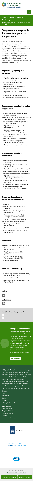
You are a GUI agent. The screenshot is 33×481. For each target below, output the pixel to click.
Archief (4, 400)
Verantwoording (7, 408)
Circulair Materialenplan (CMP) (14, 221)
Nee (6, 318)
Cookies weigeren (24, 477)
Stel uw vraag (15, 358)
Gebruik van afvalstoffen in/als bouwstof (17, 169)
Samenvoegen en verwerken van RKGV (16, 228)
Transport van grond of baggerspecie (15, 138)
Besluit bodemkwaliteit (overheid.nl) (16, 245)
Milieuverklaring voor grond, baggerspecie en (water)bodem (14, 141)
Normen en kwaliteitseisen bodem (15, 219)
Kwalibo (6, 204)
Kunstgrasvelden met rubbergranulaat (16, 171)
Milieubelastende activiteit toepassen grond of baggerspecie (16, 114)
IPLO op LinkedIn (8, 403)
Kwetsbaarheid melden (9, 418)
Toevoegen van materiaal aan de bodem (17, 173)
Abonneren (5, 395)
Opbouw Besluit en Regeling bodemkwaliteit (13, 83)
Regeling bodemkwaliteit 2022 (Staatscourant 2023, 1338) (13, 257)
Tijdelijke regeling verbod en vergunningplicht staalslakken (13, 177)
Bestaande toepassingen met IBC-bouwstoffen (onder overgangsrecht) (15, 187)
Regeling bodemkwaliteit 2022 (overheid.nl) (13, 253)
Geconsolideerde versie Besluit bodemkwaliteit (14, 248)
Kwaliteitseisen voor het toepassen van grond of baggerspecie (16, 122)
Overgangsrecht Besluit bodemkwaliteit (16, 97)
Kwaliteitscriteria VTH (11, 278)
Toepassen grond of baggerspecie (14, 86)
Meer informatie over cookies (16, 473)
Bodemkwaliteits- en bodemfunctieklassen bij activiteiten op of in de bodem (17, 118)
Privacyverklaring (7, 413)
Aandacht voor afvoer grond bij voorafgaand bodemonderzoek (14, 216)
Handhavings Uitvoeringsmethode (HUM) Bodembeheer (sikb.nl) (17, 274)
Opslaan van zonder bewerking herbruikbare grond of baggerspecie (15, 131)
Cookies (4, 415)
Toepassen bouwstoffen (11, 89)
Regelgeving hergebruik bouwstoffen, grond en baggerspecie (16, 79)
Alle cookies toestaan (9, 477)
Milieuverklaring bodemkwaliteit (14, 95)
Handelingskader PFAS (11, 260)
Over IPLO (27, 388)
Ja (5, 315)
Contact (4, 398)
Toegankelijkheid (7, 411)
